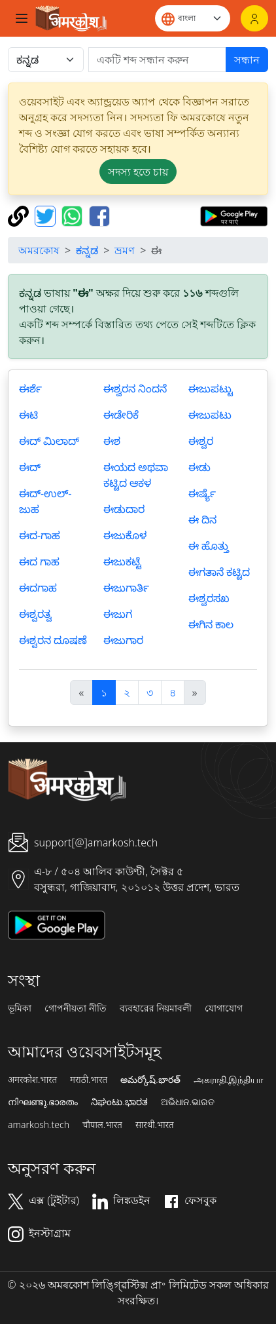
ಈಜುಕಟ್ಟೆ (122, 561)
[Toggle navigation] (21, 18)
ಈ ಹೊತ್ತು (208, 546)
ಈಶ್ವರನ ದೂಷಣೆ (53, 640)
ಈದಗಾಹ (38, 587)
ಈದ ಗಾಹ (39, 561)
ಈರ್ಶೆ (30, 388)
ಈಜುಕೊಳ (125, 535)
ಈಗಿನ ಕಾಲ (210, 624)
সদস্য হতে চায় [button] (138, 171)
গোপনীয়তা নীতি (75, 1008)
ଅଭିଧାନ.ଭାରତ (188, 1102)
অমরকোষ (39, 250)
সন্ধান (247, 59)
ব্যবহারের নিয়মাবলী (156, 1008)
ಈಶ (111, 441)
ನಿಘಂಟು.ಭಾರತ (119, 1102)
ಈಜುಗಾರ (123, 640)
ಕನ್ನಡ (87, 250)
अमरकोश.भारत (32, 1079)
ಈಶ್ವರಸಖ (209, 598)
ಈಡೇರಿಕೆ (121, 414)
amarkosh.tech (38, 1124)
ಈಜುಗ (117, 614)
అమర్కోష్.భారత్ (150, 1079)
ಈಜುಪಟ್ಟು (210, 388)
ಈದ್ (30, 467)
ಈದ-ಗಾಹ (39, 535)
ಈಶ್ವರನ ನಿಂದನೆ (135, 388)
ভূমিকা (19, 1008)
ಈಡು (199, 467)
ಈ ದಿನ (202, 519)
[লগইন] (254, 18)
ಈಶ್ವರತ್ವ (35, 614)
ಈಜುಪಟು (210, 414)
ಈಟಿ (28, 414)
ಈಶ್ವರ (200, 441)
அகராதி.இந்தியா (228, 1079)
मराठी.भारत (88, 1079)
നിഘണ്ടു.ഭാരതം (43, 1102)
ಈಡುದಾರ (124, 509)
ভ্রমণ (124, 250)
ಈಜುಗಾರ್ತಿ (126, 587)
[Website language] (192, 18)
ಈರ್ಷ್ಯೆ (202, 493)
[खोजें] (157, 59)
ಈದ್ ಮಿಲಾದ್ (49, 441)
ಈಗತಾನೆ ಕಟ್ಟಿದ (219, 572)
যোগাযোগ (224, 1008)
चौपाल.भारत (102, 1124)
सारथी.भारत (154, 1124)
